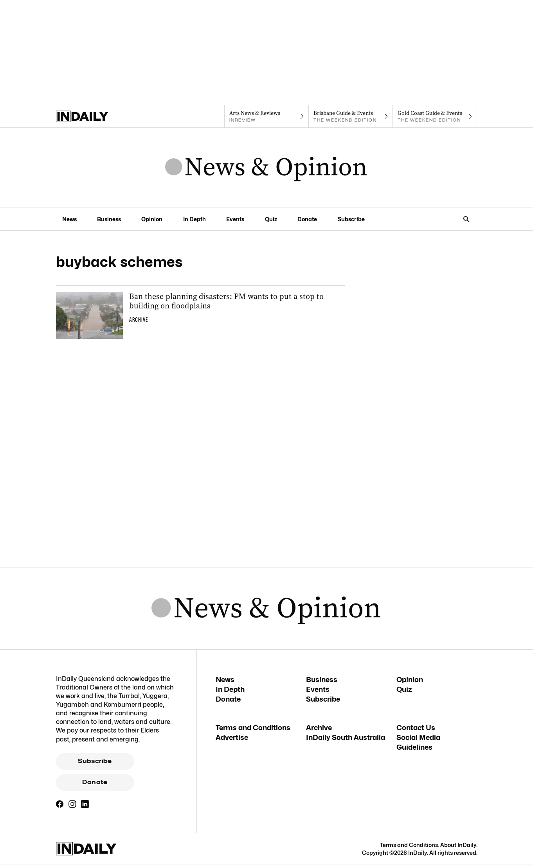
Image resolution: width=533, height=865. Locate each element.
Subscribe (95, 761)
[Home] (98, 116)
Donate (94, 782)
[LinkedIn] (85, 804)
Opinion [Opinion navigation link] (151, 219)
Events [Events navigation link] (235, 219)
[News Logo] (266, 167)
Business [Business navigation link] (109, 219)
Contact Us (415, 728)
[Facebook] (60, 804)
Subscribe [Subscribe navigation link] (351, 219)
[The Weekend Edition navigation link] (351, 116)
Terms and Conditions (253, 728)
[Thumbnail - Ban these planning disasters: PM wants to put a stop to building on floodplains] (200, 315)
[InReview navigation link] (266, 116)
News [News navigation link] (69, 219)
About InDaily (458, 845)
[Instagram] (72, 804)
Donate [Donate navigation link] (307, 219)
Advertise (232, 737)
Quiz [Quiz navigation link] (271, 219)
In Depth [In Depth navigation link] (194, 219)
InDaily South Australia (345, 737)
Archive (319, 728)
